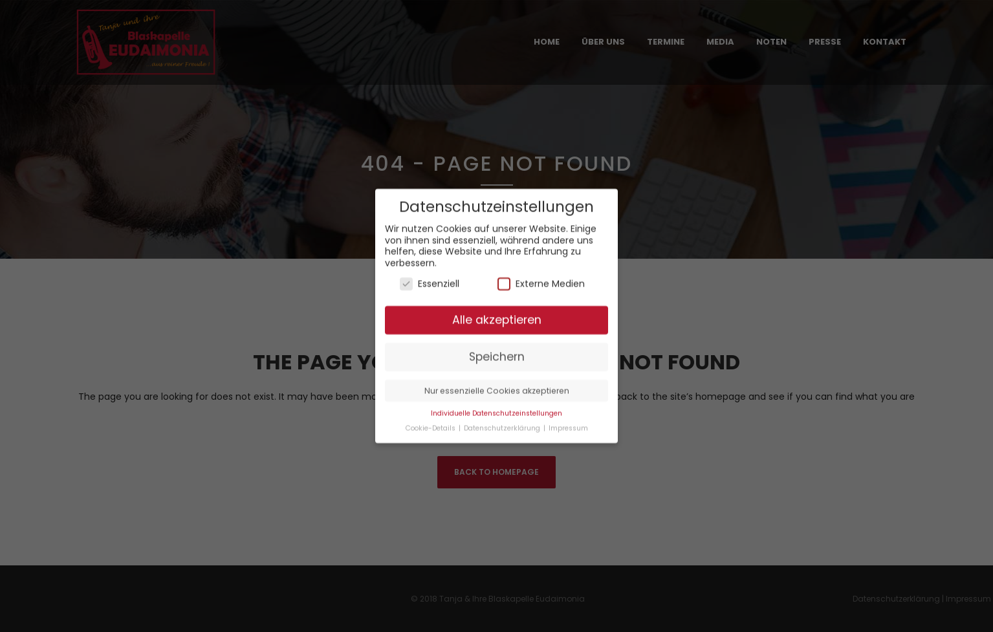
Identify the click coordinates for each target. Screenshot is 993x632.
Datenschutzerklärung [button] (503, 421)
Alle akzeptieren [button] (496, 312)
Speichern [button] (497, 349)
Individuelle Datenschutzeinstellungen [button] (496, 406)
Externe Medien (541, 276)
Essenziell (429, 276)
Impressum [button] (568, 421)
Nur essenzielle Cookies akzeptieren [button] (496, 383)
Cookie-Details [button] (431, 421)
